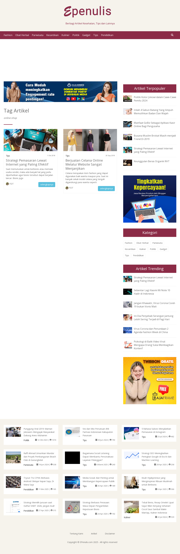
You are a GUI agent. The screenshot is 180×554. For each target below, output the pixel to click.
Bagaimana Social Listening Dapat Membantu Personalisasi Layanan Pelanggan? (98, 456)
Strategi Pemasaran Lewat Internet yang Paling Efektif (27, 162)
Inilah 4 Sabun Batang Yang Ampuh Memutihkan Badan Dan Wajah (153, 111)
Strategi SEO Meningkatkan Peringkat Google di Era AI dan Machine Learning (156, 456)
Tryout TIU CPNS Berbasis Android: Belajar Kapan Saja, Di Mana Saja (39, 481)
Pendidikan (107, 35)
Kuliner (65, 35)
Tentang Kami (76, 533)
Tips (95, 35)
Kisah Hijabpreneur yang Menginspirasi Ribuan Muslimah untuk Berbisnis (157, 481)
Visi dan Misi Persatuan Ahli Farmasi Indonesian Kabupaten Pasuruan (98, 432)
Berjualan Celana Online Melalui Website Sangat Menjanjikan (84, 164)
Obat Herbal (22, 35)
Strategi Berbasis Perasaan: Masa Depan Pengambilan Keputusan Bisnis (96, 506)
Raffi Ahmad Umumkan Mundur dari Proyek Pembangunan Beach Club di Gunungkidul (40, 456)
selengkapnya (46, 184)
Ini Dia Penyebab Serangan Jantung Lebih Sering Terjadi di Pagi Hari (153, 317)
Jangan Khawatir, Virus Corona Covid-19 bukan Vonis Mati (154, 304)
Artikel (94, 533)
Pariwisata (37, 35)
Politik (75, 35)
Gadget (86, 35)
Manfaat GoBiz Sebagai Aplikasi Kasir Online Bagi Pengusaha (154, 124)
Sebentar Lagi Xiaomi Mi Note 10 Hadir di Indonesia (152, 292)
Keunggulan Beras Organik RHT (152, 161)
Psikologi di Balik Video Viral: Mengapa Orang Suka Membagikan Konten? (153, 345)
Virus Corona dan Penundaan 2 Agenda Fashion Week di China (151, 330)
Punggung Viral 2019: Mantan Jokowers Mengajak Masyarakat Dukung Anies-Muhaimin (39, 432)
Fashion (8, 35)
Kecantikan (52, 35)
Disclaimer (110, 533)
